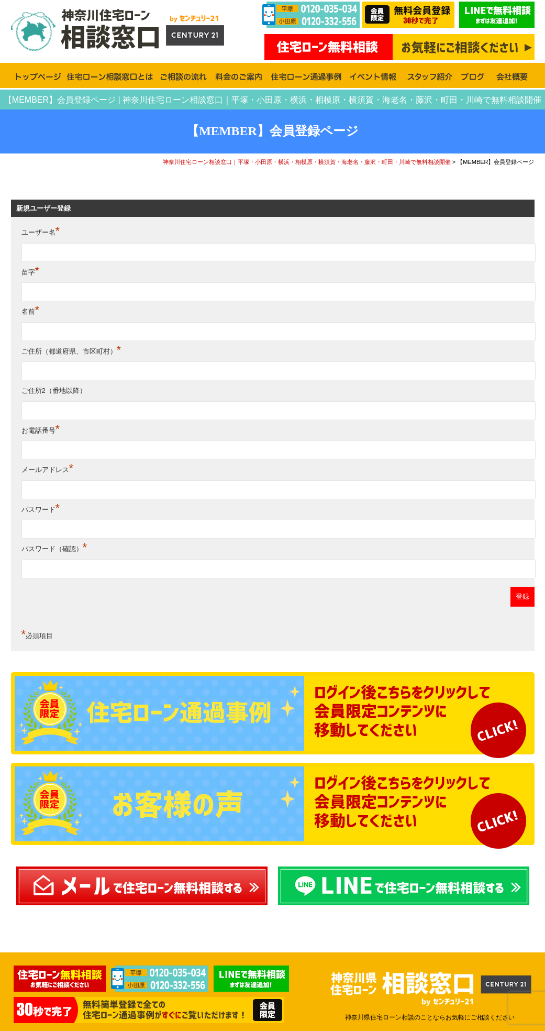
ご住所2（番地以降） (53, 390)
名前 (30, 311)
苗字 (30, 272)
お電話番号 (40, 430)
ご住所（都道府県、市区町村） (71, 351)
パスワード (40, 509)
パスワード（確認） (54, 549)
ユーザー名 (40, 232)
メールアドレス (47, 470)
